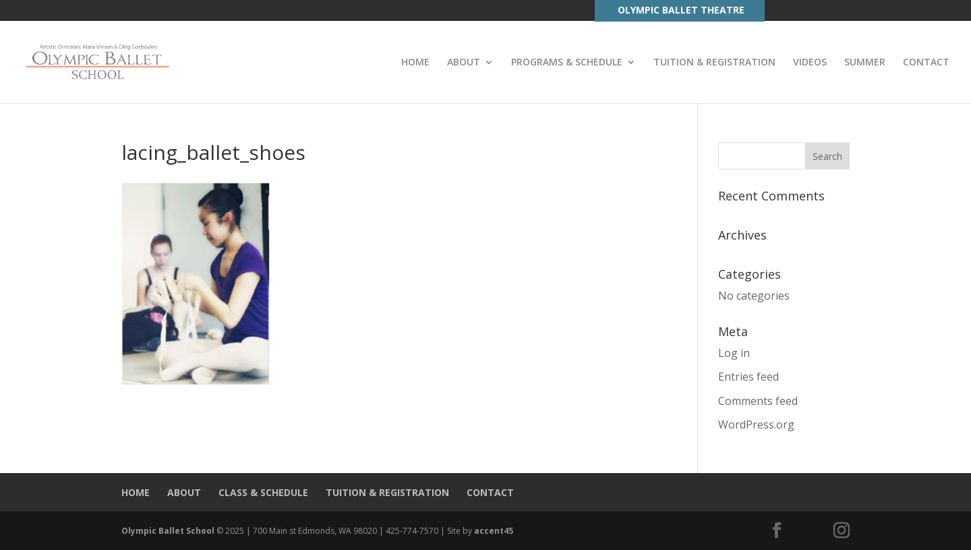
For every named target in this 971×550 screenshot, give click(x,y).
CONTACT (926, 62)
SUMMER (864, 62)
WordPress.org (756, 424)
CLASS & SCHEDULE (263, 492)
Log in (734, 353)
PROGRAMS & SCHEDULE (566, 62)
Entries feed (748, 376)
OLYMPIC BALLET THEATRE (681, 9)
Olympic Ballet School (167, 531)
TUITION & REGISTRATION (714, 62)
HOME (415, 62)
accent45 (493, 531)
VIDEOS (810, 62)
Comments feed (758, 400)
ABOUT (463, 62)
